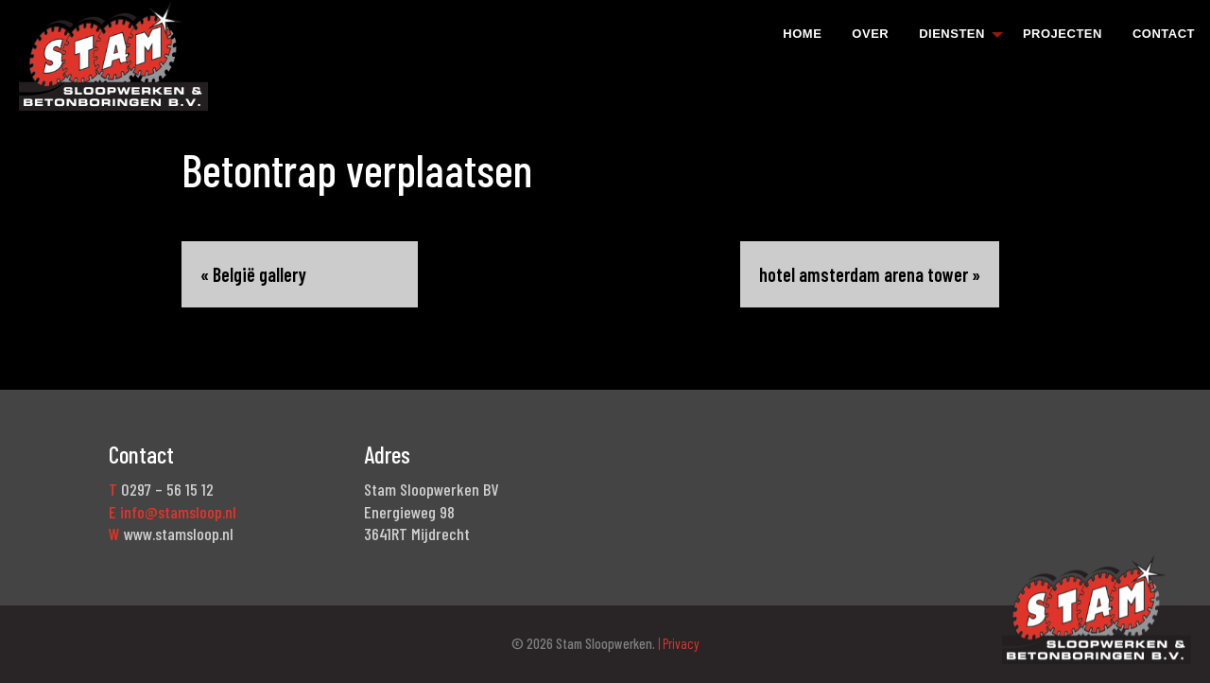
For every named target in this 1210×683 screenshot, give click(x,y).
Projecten (1062, 33)
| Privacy (677, 643)
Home (802, 33)
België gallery (259, 274)
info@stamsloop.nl (178, 511)
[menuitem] (802, 32)
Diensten (952, 33)
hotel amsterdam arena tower (863, 274)
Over (870, 33)
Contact (1163, 33)
